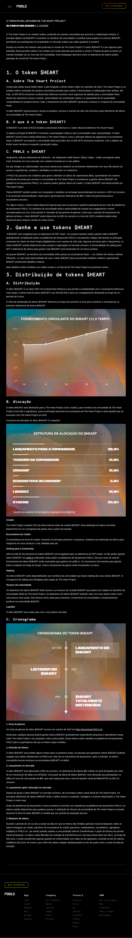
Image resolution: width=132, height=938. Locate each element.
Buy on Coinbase (108, 900)
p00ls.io (29, 557)
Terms (49, 915)
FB (74, 908)
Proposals (104, 908)
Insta (75, 904)
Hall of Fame (106, 912)
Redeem (27, 908)
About (49, 904)
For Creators (53, 900)
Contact (50, 908)
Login (27, 904)
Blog (75, 927)
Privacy (50, 919)
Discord (77, 900)
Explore (28, 919)
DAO (101, 904)
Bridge (27, 915)
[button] (9, 6)
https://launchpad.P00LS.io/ (89, 729)
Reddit (76, 923)
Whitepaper (105, 915)
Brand (49, 912)
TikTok (76, 919)
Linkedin (77, 915)
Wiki (26, 912)
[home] (21, 6)
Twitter (77, 912)
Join (26, 900)
